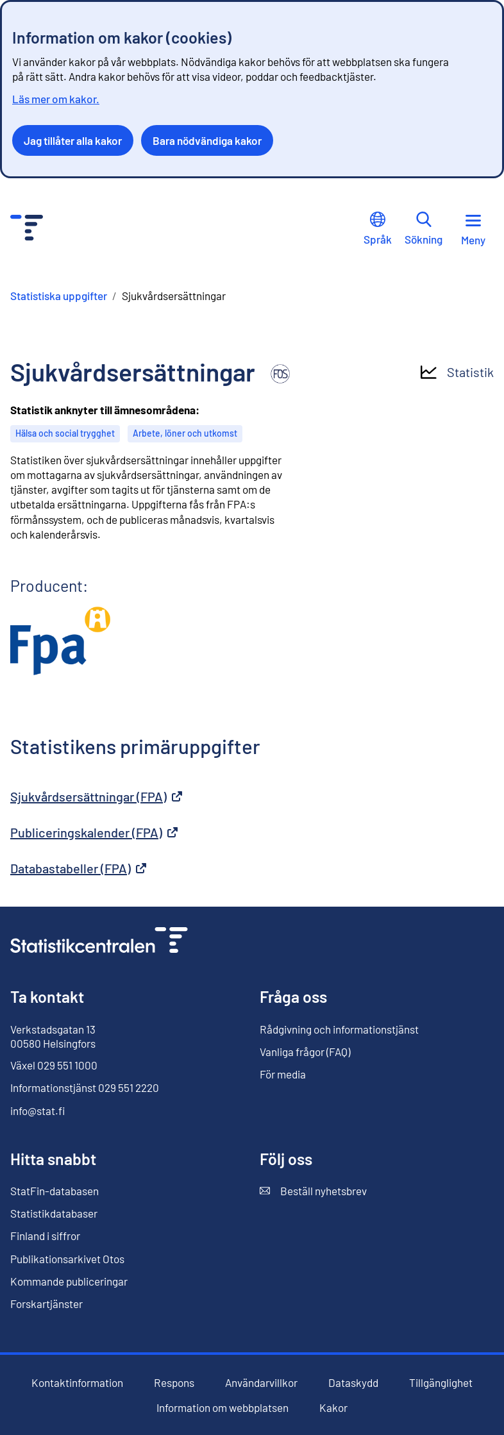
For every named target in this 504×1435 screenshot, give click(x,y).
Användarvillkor (261, 1382)
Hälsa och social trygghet (65, 433)
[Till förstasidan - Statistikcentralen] (26, 229)
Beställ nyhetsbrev (313, 1191)
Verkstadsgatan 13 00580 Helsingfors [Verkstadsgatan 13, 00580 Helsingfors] (53, 1036)
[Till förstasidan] (99, 941)
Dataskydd (353, 1382)
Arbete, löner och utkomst (185, 433)
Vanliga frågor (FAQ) (305, 1051)
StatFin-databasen (54, 1191)
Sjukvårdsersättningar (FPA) (96, 796)
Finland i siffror (45, 1235)
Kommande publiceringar (69, 1281)
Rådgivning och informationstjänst (339, 1029)
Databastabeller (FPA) (78, 868)
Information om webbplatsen (222, 1407)
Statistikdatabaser (53, 1213)
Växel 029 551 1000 (53, 1065)
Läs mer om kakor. (55, 98)
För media (283, 1074)
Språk (378, 229)
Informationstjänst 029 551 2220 (84, 1087)
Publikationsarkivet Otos (67, 1259)
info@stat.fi (37, 1110)
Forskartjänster (46, 1303)
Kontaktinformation (77, 1382)
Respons (174, 1382)
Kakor (333, 1407)
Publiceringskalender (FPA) (94, 832)
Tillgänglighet (441, 1382)
